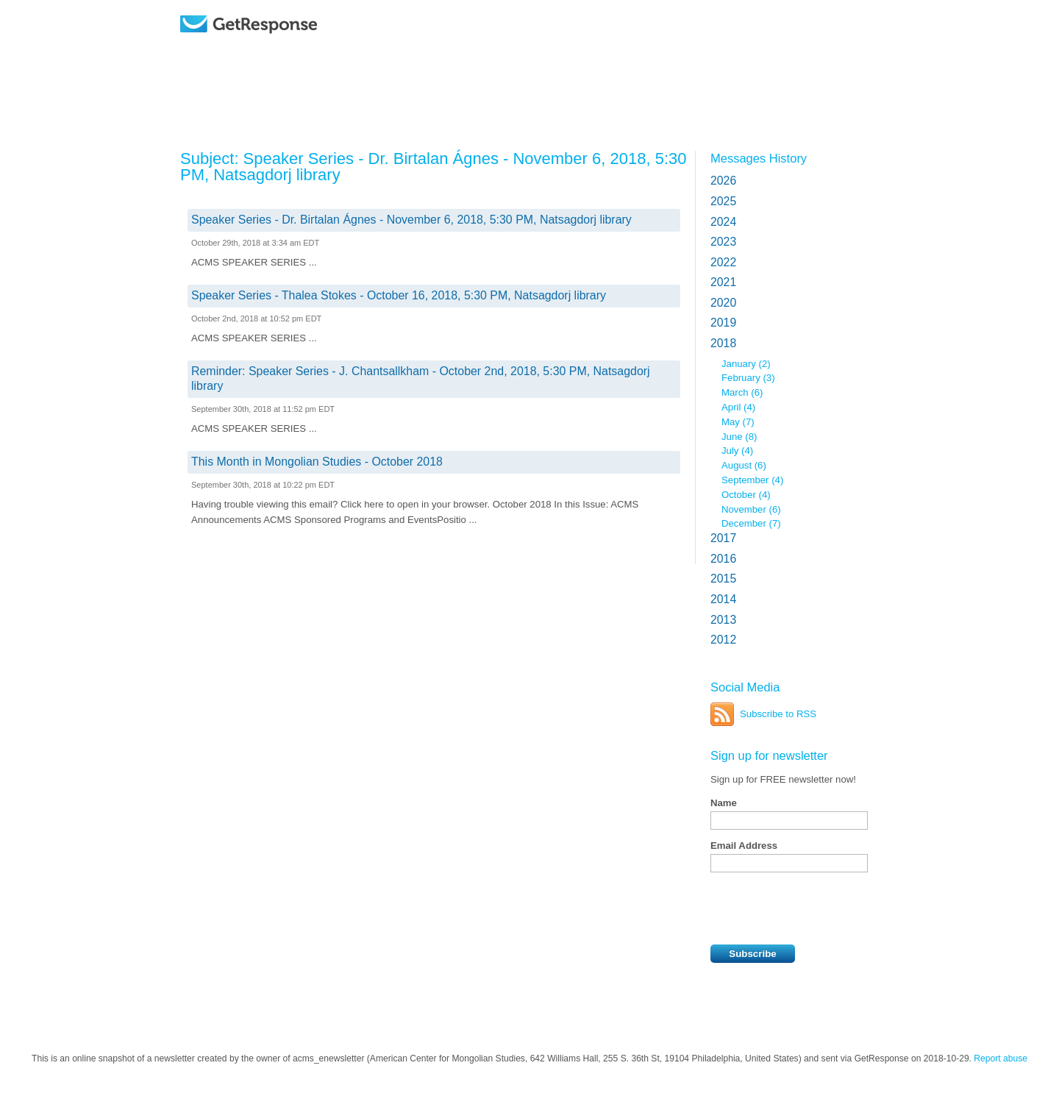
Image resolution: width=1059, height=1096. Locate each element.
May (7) (738, 421)
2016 (723, 558)
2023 (723, 241)
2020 (723, 302)
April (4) (738, 407)
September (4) (752, 479)
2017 (723, 538)
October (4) (746, 494)
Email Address (743, 845)
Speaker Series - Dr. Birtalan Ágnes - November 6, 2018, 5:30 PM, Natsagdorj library (411, 219)
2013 (723, 619)
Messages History (758, 158)
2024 (723, 222)
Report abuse (1000, 1058)
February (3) (748, 377)
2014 (723, 599)
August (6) (743, 465)
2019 (723, 322)
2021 (723, 282)
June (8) (739, 436)
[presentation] (822, 908)
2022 (723, 262)
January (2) (746, 363)
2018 (723, 343)
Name (723, 802)
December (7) (751, 523)
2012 (723, 639)
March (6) (742, 392)
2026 (723, 180)
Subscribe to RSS (778, 713)
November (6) (751, 509)
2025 (723, 201)
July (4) (737, 450)
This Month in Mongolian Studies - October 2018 (317, 461)
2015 (723, 578)
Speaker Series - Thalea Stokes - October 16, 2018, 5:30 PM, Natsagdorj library (398, 295)
